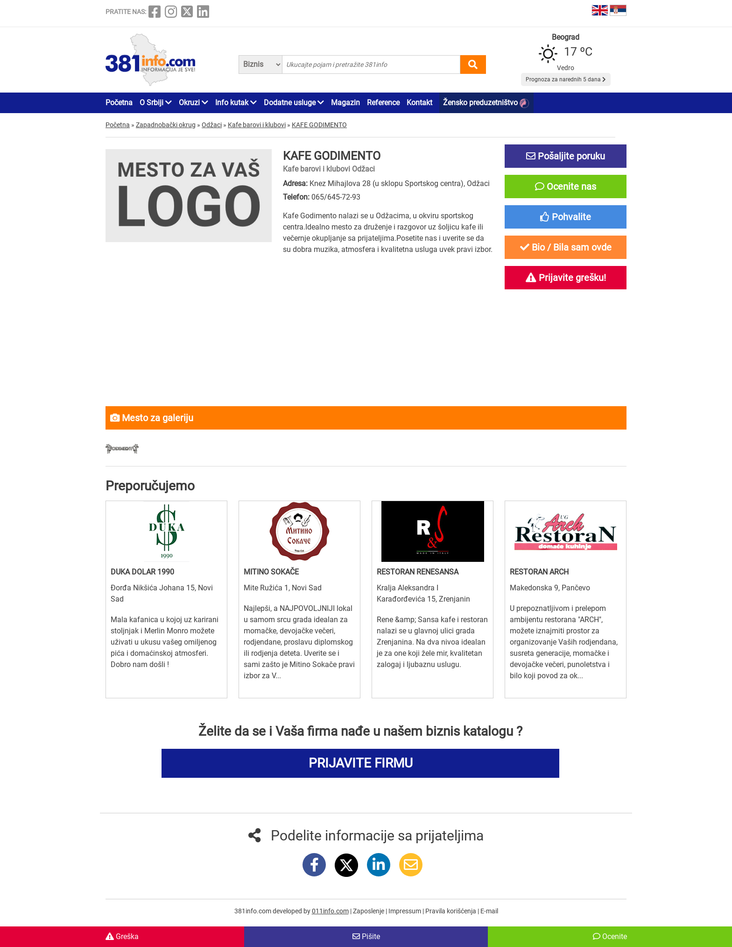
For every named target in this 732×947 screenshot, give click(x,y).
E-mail (489, 911)
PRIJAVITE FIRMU (361, 763)
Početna (119, 102)
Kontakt (419, 102)
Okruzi (193, 102)
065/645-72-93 (335, 197)
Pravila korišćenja (451, 911)
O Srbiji (156, 102)
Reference (383, 102)
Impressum (405, 911)
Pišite (366, 936)
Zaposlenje (369, 911)
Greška (122, 936)
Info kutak (236, 102)
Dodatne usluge (294, 102)
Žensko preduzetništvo (486, 103)
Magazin (345, 102)
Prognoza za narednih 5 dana (566, 79)
